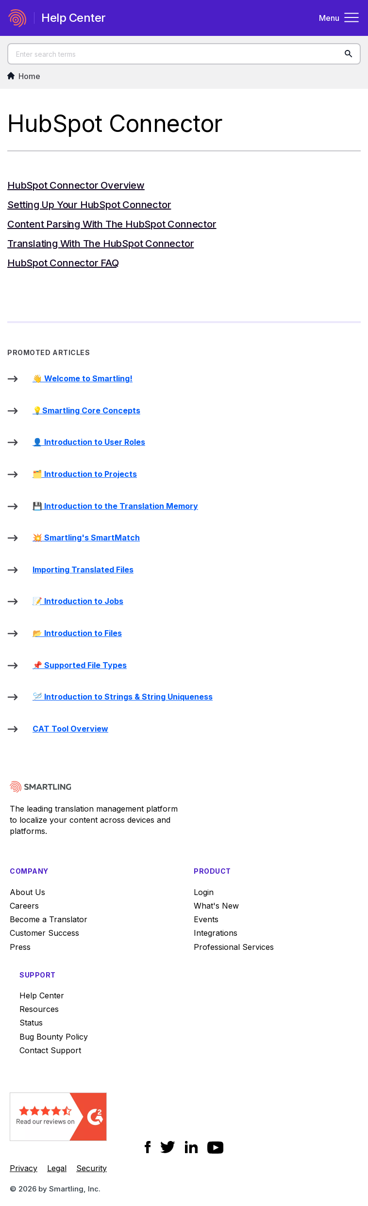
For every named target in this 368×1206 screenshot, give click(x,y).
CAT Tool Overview (70, 728)
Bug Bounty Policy (53, 1037)
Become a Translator (48, 919)
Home (23, 76)
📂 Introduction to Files (77, 633)
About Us (27, 892)
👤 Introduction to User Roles (89, 442)
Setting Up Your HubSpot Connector (89, 205)
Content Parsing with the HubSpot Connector (112, 224)
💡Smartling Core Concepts (86, 410)
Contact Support (50, 1050)
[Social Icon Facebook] (148, 1147)
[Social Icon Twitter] (167, 1147)
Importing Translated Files (83, 569)
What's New (216, 906)
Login (204, 892)
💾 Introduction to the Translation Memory (115, 506)
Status (31, 1022)
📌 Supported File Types (80, 665)
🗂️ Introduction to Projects (85, 474)
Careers (24, 906)
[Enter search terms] (184, 54)
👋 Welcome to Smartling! (83, 378)
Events (206, 919)
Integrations (215, 933)
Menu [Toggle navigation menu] (339, 18)
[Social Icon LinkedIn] (191, 1147)
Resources (39, 1009)
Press (20, 947)
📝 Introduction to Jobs (78, 601)
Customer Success (44, 933)
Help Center (41, 995)
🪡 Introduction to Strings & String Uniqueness (123, 696)
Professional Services (234, 947)
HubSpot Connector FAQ (63, 263)
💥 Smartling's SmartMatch (86, 537)
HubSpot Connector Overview (76, 185)
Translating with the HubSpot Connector (100, 243)
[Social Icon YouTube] (215, 1147)
